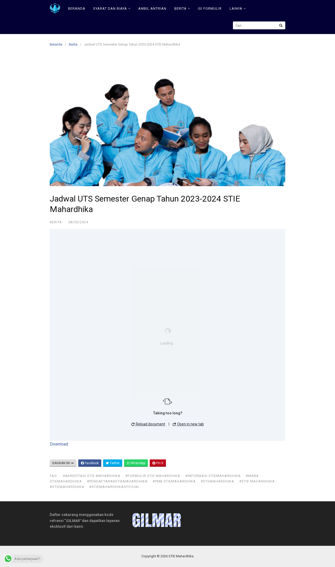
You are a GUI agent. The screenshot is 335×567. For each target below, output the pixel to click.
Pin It (157, 463)
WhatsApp (136, 463)
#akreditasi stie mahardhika (91, 476)
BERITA (182, 8)
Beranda (56, 44)
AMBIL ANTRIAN (152, 8)
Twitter (113, 463)
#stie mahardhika (257, 481)
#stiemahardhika (67, 487)
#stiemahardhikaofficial (114, 487)
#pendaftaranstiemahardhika (117, 481)
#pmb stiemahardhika (174, 481)
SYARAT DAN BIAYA (111, 8)
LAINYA (238, 8)
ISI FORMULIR (210, 8)
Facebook (90, 463)
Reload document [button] (148, 424)
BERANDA (76, 8)
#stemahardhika (217, 481)
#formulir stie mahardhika (152, 476)
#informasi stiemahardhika (213, 476)
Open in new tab (188, 424)
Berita (73, 44)
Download (59, 444)
